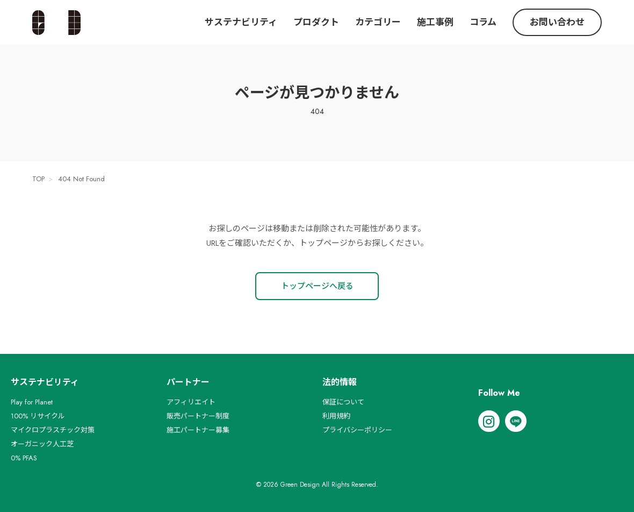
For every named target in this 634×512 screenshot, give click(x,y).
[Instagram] (489, 421)
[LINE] (516, 421)
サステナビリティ (241, 22)
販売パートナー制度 (198, 416)
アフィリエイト (191, 402)
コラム (483, 22)
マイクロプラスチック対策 (53, 430)
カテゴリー (378, 22)
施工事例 (435, 22)
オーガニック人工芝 (42, 444)
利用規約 (336, 416)
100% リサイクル (38, 416)
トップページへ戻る (317, 286)
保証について (343, 402)
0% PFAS (24, 458)
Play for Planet (32, 402)
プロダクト (316, 22)
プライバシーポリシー (357, 430)
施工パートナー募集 (198, 430)
